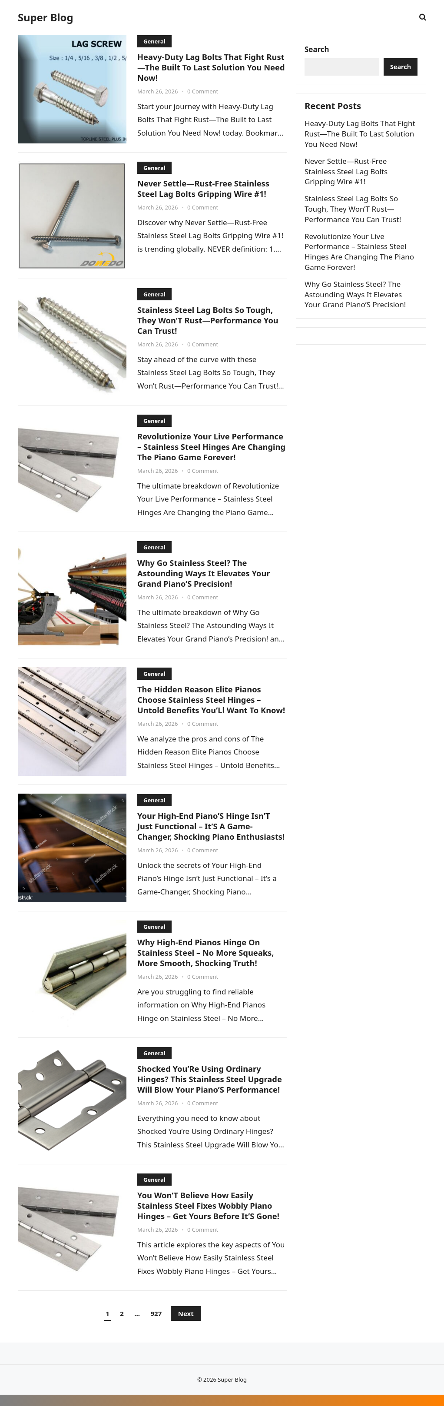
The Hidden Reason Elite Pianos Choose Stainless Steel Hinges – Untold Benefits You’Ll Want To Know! (200, 704)
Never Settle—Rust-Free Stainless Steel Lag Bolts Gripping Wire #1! (204, 188)
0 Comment (202, 90)
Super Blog (45, 17)
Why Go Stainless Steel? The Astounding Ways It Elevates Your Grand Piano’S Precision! (205, 572)
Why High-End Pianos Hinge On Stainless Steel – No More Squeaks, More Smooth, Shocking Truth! (207, 963)
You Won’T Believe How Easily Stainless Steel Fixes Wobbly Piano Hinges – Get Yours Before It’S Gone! (209, 1216)
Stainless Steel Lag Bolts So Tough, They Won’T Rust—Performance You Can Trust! (209, 320)
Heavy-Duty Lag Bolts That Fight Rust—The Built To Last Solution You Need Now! (209, 67)
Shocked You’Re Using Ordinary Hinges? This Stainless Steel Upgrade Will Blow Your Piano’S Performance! (211, 1090)
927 (156, 1324)
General (154, 41)
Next (186, 1324)
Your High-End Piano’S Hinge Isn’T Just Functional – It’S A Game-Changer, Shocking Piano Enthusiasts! (205, 836)
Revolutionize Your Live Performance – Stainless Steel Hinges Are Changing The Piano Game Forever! (211, 446)
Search (317, 50)
